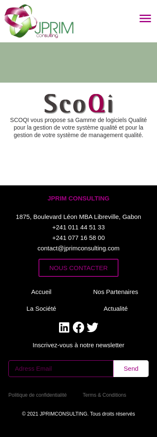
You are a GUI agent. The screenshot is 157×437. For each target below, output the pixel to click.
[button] (78, 198)
